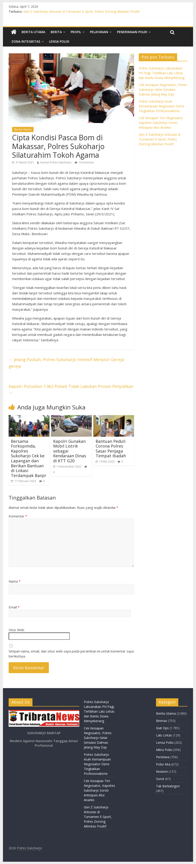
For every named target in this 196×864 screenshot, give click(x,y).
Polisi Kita (163, 764)
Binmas (161, 721)
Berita (56, 32)
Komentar (18, 516)
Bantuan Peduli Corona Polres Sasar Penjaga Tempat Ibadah (111, 448)
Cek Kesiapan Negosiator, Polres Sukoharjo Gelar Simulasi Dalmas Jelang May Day (163, 89)
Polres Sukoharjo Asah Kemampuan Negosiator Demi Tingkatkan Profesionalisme (161, 106)
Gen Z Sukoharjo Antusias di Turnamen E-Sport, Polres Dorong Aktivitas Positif (81, 11)
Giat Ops (162, 728)
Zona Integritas (25, 41)
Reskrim (162, 771)
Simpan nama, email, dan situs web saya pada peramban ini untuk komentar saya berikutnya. (71, 654)
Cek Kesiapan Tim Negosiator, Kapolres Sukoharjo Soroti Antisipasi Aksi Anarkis (161, 123)
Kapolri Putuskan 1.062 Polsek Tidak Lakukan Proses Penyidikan (71, 390)
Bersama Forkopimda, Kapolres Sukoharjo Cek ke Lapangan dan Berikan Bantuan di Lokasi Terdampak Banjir (28, 458)
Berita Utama (33, 32)
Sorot (160, 779)
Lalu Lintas (164, 735)
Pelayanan (99, 32)
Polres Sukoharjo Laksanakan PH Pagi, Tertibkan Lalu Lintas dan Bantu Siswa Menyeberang (161, 73)
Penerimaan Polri (132, 32)
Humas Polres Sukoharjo (56, 162)
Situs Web (16, 630)
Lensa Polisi (59, 41)
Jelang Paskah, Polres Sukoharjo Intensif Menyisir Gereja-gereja (67, 363)
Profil (76, 32)
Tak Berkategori (168, 786)
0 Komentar (84, 162)
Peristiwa (162, 757)
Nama (14, 581)
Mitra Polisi (164, 750)
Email (14, 607)
